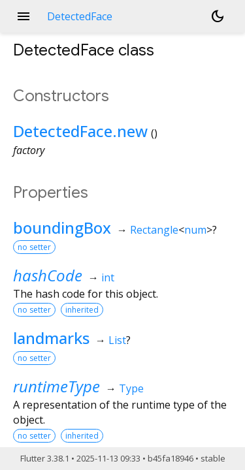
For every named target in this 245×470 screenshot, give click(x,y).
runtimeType (56, 386)
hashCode (47, 275)
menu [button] (23, 16)
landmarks (51, 338)
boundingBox (62, 227)
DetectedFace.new (80, 131)
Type (131, 388)
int (107, 277)
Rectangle (154, 230)
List (117, 340)
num (195, 230)
